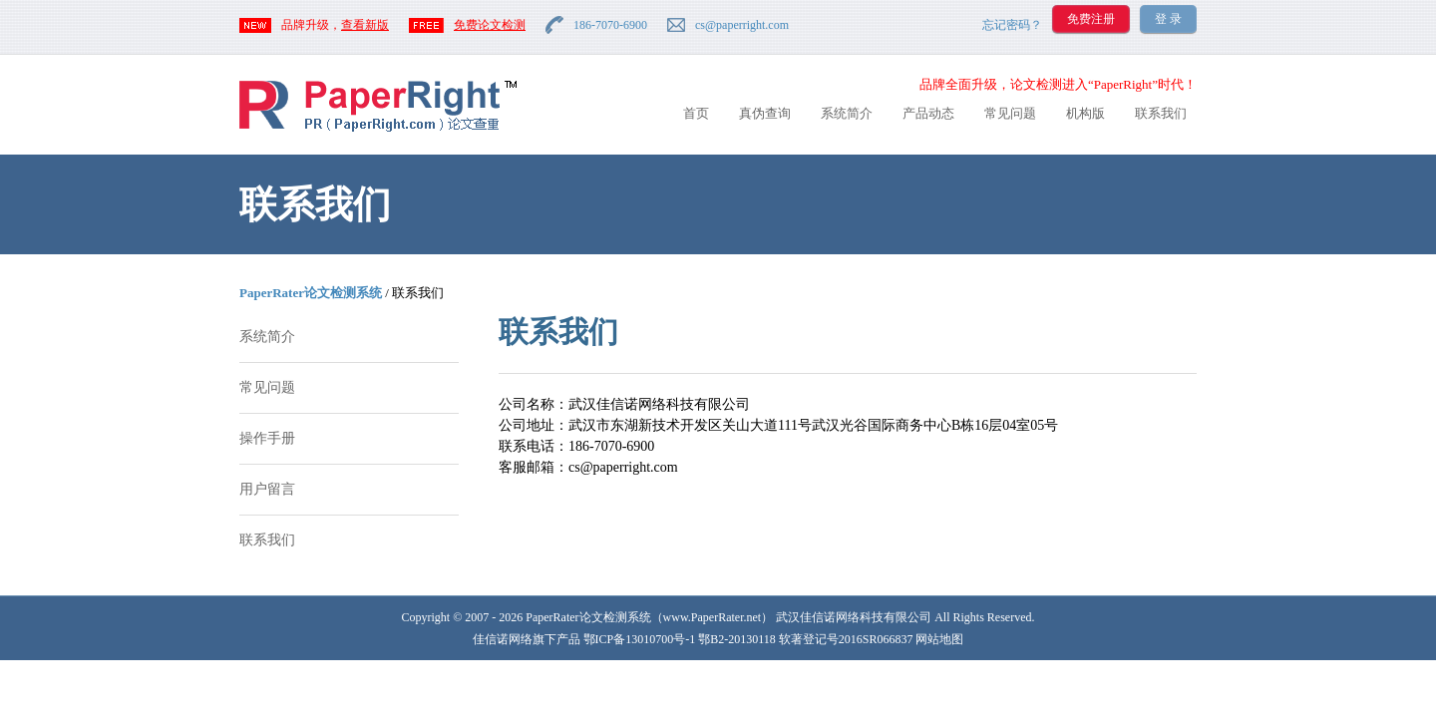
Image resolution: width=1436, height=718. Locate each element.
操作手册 (267, 438)
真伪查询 (765, 113)
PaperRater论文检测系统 (310, 292)
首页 (696, 113)
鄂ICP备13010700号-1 (639, 639)
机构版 (1085, 113)
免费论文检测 (490, 25)
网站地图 (939, 639)
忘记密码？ (1012, 25)
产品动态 (928, 113)
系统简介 (847, 113)
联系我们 (1161, 113)
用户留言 (267, 489)
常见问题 (1010, 113)
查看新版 (365, 25)
